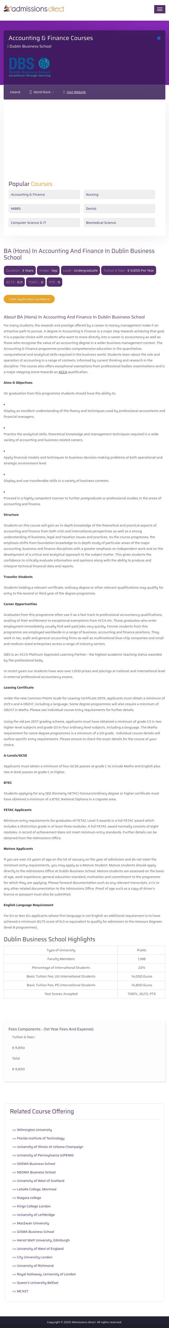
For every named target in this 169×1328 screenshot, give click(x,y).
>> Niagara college (26, 1197)
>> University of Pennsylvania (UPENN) (43, 1155)
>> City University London (32, 1257)
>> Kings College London (31, 1206)
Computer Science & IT (28, 222)
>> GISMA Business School (33, 1231)
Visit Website (76, 92)
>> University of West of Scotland (38, 1180)
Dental (91, 208)
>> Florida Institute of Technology (38, 1138)
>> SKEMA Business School (33, 1163)
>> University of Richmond (32, 1265)
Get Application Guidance (29, 299)
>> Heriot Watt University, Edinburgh (41, 1240)
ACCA (63, 372)
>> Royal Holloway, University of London (44, 1274)
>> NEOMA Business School (34, 1172)
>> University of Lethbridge (33, 1214)
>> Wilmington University (32, 1129)
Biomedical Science (101, 222)
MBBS (16, 208)
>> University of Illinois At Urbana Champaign (47, 1146)
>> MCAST (20, 1291)
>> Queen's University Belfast (35, 1282)
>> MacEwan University (30, 1223)
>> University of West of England (38, 1248)
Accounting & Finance (28, 194)
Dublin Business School (31, 46)
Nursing (92, 194)
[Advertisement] (84, 144)
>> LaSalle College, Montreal (34, 1189)
